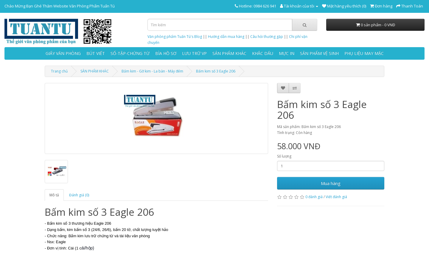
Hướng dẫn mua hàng (226, 36)
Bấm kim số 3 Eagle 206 (215, 71)
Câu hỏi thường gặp (266, 36)
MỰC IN (286, 53)
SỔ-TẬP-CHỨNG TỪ (130, 53)
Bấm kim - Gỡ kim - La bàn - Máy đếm (152, 71)
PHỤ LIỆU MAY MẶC (364, 53)
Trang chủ (59, 71)
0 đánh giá (314, 196)
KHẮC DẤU (262, 53)
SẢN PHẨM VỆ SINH (319, 53)
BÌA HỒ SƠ (165, 53)
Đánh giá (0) (79, 195)
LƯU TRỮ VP (194, 53)
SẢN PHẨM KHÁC (229, 53)
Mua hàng (331, 183)
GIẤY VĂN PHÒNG (63, 53)
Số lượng (284, 156)
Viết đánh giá (336, 196)
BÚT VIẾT (95, 53)
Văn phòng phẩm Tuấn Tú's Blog (174, 36)
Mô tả (54, 195)
